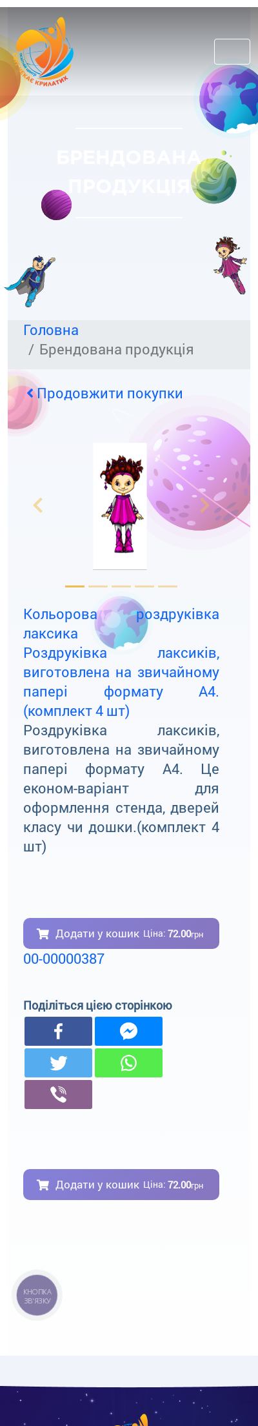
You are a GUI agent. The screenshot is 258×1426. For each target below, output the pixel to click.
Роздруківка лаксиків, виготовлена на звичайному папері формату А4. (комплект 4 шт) (121, 681)
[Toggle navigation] (232, 52)
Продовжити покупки (104, 392)
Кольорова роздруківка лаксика (121, 623)
